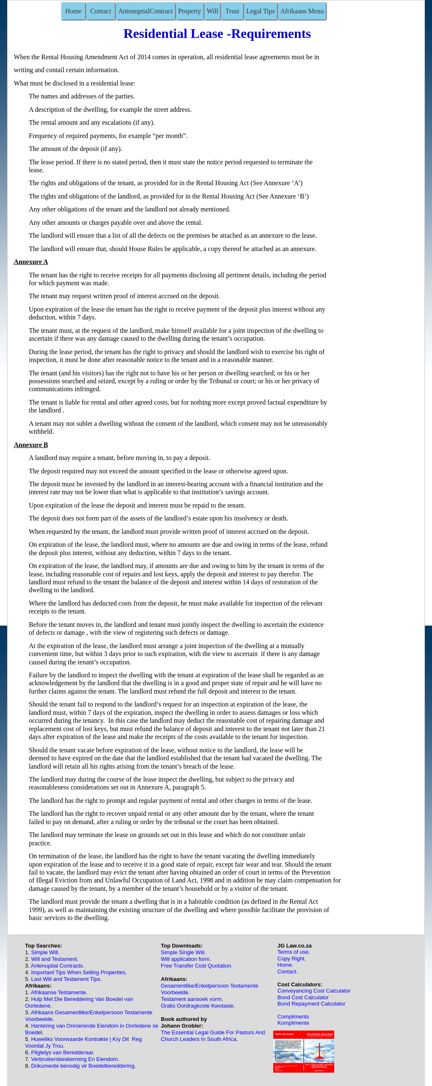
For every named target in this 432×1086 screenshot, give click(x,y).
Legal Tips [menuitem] (260, 11)
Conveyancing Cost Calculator (314, 991)
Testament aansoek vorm (191, 999)
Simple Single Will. (183, 952)
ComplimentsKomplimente (293, 1019)
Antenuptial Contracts (57, 966)
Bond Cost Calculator (303, 997)
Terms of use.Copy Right (293, 955)
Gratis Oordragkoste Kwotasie (197, 1006)
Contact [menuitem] (100, 11)
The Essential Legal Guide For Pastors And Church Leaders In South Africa (213, 1035)
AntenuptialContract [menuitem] (145, 11)
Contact (286, 971)
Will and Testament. (54, 959)
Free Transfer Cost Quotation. (197, 966)
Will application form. (186, 959)
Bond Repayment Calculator (311, 1004)
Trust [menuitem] (232, 11)
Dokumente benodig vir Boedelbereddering (82, 1066)
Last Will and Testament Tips (65, 979)
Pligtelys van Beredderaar (61, 1052)
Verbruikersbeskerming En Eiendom (74, 1059)
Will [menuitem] (213, 11)
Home (284, 965)
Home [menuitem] (73, 11)
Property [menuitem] (189, 11)
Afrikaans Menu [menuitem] (302, 11)
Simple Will (44, 952)
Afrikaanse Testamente (58, 992)
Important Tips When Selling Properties (78, 972)
